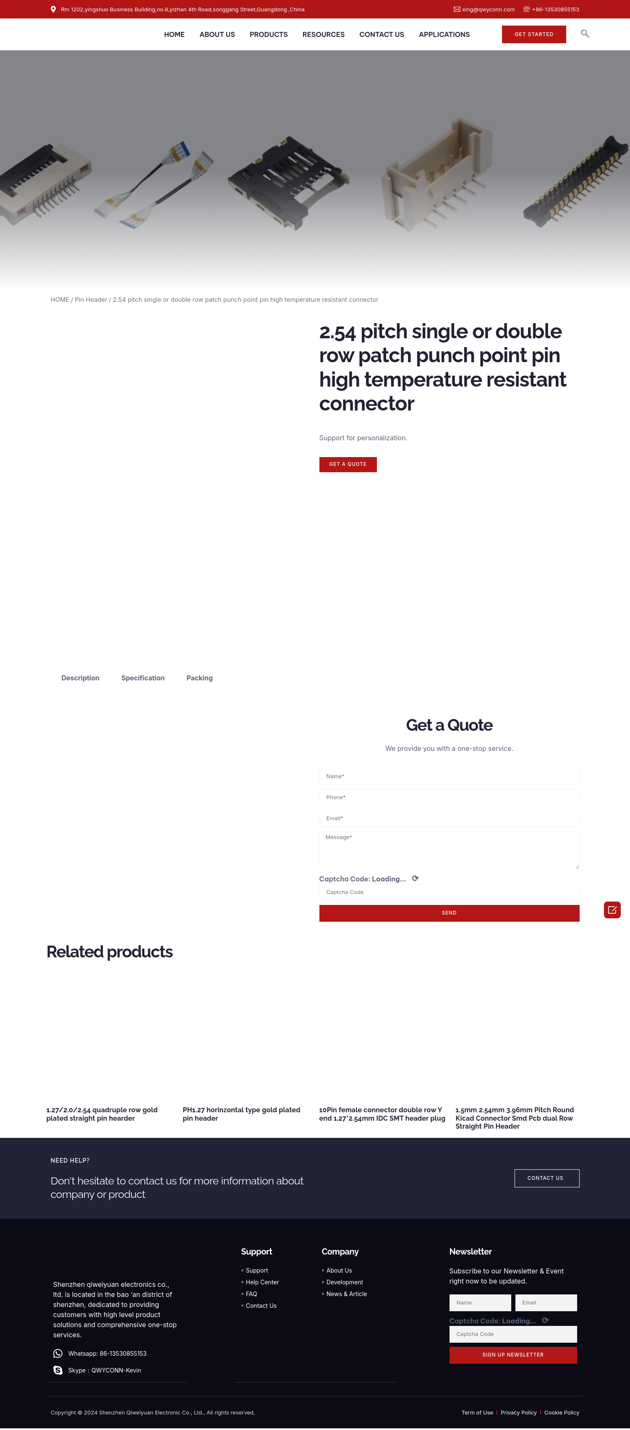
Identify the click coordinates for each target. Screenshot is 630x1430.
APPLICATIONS (444, 34)
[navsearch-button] (585, 34)
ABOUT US (217, 34)
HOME (174, 34)
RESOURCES (324, 34)
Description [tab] (80, 678)
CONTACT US (381, 34)
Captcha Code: (369, 880)
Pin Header (91, 299)
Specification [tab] (143, 678)
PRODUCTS (269, 34)
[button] (534, 34)
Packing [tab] (199, 678)
